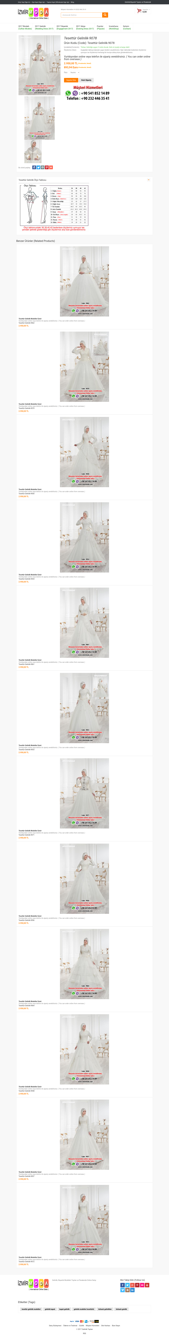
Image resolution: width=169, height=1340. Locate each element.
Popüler (101, 27)
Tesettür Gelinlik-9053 (27, 750)
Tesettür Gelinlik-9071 (27, 835)
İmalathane (114, 27)
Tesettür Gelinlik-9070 (27, 408)
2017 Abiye (85, 27)
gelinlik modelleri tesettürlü (84, 1309)
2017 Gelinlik (44, 27)
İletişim (127, 27)
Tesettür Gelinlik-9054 (27, 579)
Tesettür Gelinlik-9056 (27, 920)
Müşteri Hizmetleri (92, 1326)
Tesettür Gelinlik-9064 (27, 1006)
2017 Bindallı (25, 27)
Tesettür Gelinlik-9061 (27, 664)
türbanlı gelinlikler (105, 1309)
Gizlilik (81, 1326)
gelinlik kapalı (50, 1309)
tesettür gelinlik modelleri (31, 1309)
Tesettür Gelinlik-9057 (27, 1176)
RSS (84, 1333)
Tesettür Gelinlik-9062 (27, 323)
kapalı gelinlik (64, 1309)
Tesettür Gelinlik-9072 (27, 1262)
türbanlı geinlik (121, 1309)
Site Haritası (105, 1326)
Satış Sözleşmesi (55, 1326)
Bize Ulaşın (116, 1326)
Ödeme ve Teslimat (70, 1326)
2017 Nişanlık (65, 27)
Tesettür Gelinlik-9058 (27, 1091)
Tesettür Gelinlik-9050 (27, 494)
